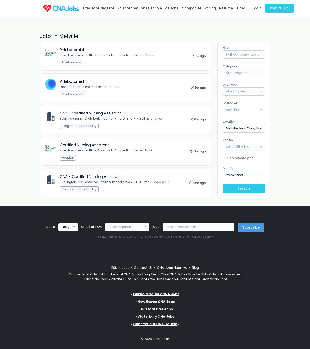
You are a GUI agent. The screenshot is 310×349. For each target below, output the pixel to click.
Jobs (125, 267)
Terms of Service (195, 236)
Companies (191, 8)
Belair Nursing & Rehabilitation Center (87, 119)
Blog (195, 267)
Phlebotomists (72, 62)
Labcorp (66, 87)
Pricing (210, 8)
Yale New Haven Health (76, 55)
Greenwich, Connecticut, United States (126, 55)
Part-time (83, 87)
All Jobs (171, 8)
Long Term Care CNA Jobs (164, 274)
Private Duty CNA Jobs (206, 274)
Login (256, 8)
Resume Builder (232, 8)
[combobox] (244, 73)
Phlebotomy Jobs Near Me (140, 8)
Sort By (228, 168)
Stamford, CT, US (107, 87)
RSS (114, 267)
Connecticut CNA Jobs (87, 274)
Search (244, 188)
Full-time (142, 182)
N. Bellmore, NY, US (150, 119)
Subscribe (251, 227)
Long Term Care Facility (79, 126)
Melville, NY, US (164, 182)
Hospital (68, 158)
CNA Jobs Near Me (98, 8)
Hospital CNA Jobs (124, 274)
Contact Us (143, 267)
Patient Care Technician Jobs (203, 279)
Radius (228, 140)
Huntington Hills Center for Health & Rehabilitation (96, 182)
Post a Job (279, 8)
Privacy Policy (169, 236)
